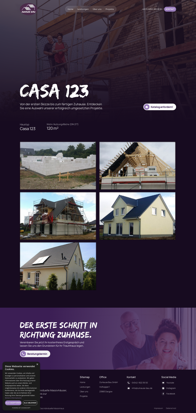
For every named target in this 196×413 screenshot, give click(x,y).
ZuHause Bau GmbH (108, 382)
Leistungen (83, 9)
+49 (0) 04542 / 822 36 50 (152, 9)
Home (70, 9)
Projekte (110, 9)
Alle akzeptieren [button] (13, 403)
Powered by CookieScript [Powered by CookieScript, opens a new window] (21, 408)
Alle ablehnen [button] (30, 403)
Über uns (97, 9)
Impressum (158, 408)
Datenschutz (171, 408)
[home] (28, 9)
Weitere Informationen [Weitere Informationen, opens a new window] (13, 398)
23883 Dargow (105, 391)
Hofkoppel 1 (104, 387)
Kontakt (170, 9)
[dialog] (21, 386)
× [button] (37, 364)
